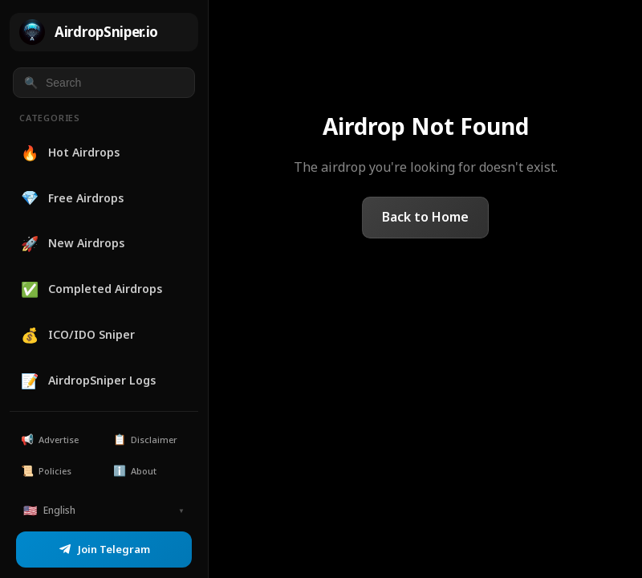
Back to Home (425, 217)
